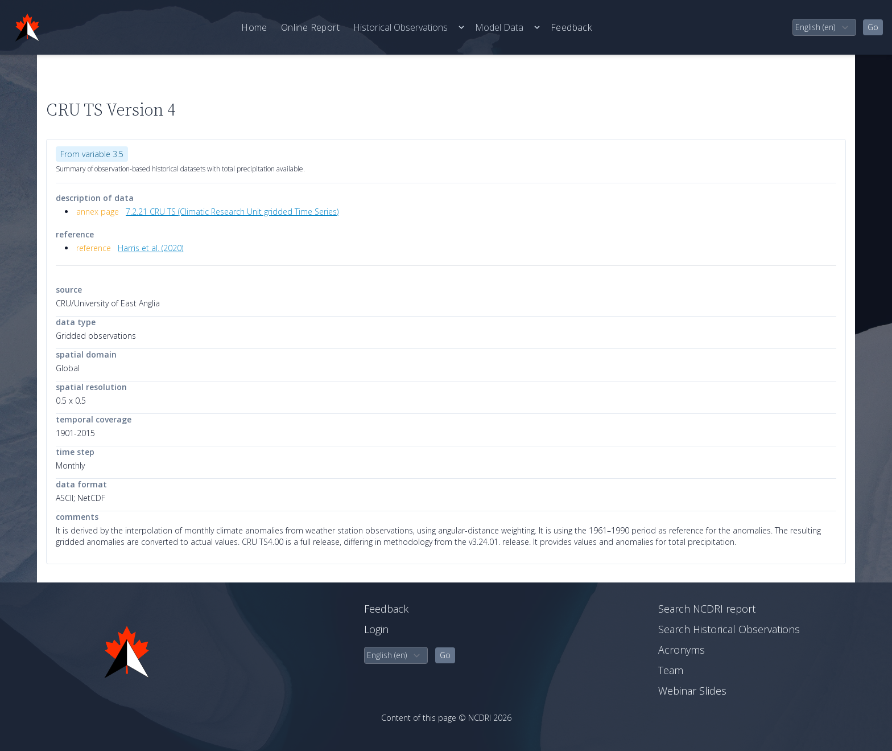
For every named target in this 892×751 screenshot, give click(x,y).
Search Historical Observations (729, 629)
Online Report (310, 27)
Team (670, 670)
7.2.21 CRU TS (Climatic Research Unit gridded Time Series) (232, 211)
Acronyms (681, 649)
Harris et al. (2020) (150, 248)
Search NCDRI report (706, 608)
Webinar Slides (692, 690)
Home (254, 27)
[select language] (824, 27)
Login (376, 629)
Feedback (571, 27)
